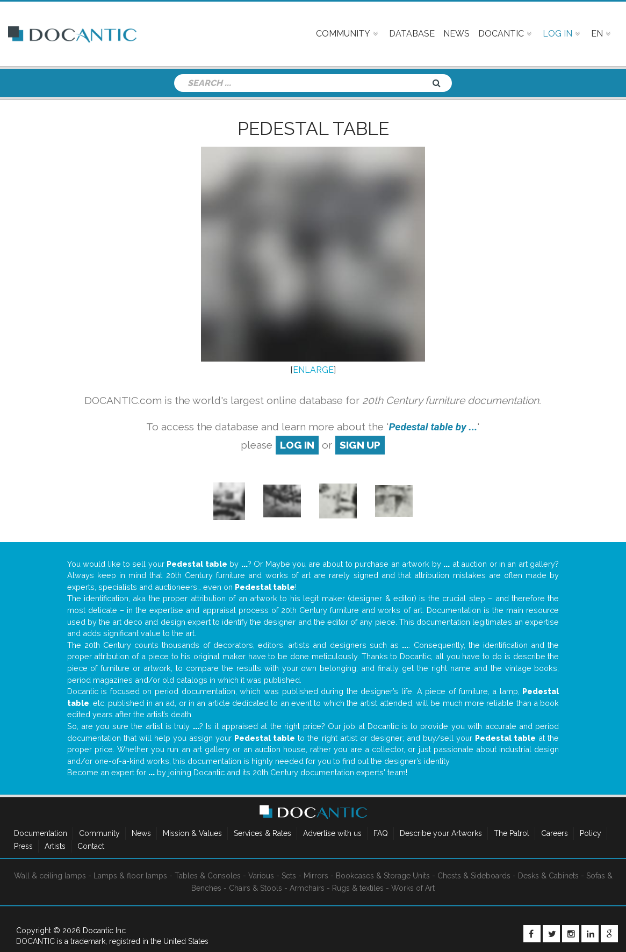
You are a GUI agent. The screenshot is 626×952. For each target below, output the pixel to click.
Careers (554, 833)
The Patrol (511, 833)
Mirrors (316, 875)
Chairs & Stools (255, 888)
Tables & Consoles (208, 875)
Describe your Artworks (441, 833)
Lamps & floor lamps (130, 875)
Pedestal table (313, 128)
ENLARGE (313, 370)
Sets (289, 875)
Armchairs (307, 888)
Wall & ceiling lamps (50, 875)
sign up (360, 445)
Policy (590, 833)
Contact (90, 846)
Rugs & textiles (358, 888)
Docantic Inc (104, 930)
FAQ (380, 833)
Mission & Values (192, 833)
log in (297, 445)
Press (23, 846)
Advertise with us (332, 833)
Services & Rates (262, 833)
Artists (55, 846)
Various (261, 875)
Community (99, 833)
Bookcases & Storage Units (383, 875)
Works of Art (413, 888)
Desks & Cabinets (548, 875)
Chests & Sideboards (473, 875)
